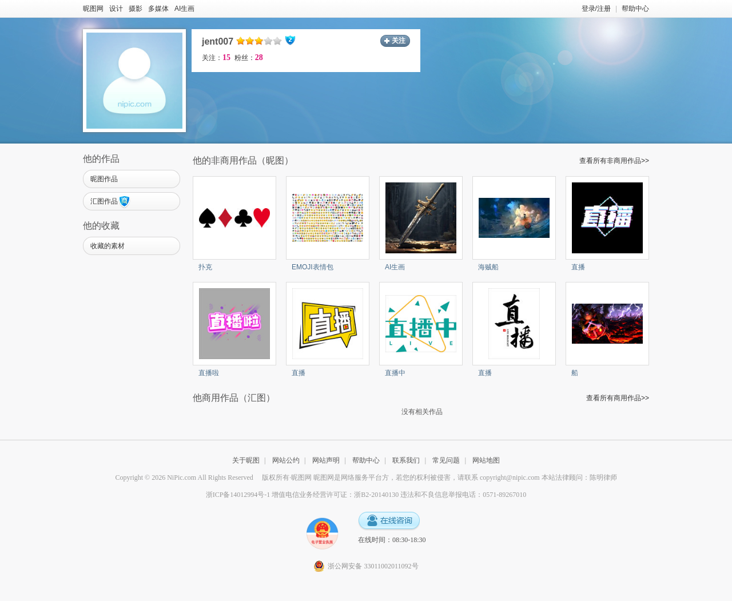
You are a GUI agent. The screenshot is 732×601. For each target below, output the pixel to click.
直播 (578, 267)
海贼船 (488, 267)
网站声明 (326, 460)
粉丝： (248, 58)
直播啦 (208, 373)
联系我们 (406, 460)
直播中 (395, 373)
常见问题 (446, 460)
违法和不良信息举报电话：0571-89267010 (463, 495)
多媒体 (158, 9)
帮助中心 (635, 9)
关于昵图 (246, 460)
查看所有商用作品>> (617, 398)
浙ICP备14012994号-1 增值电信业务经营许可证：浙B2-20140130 (302, 495)
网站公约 (286, 460)
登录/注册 (596, 9)
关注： (216, 58)
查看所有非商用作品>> (614, 161)
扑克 (205, 267)
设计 (116, 9)
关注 (398, 41)
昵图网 (93, 9)
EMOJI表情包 (312, 267)
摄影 (135, 9)
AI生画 (184, 9)
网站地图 (486, 460)
